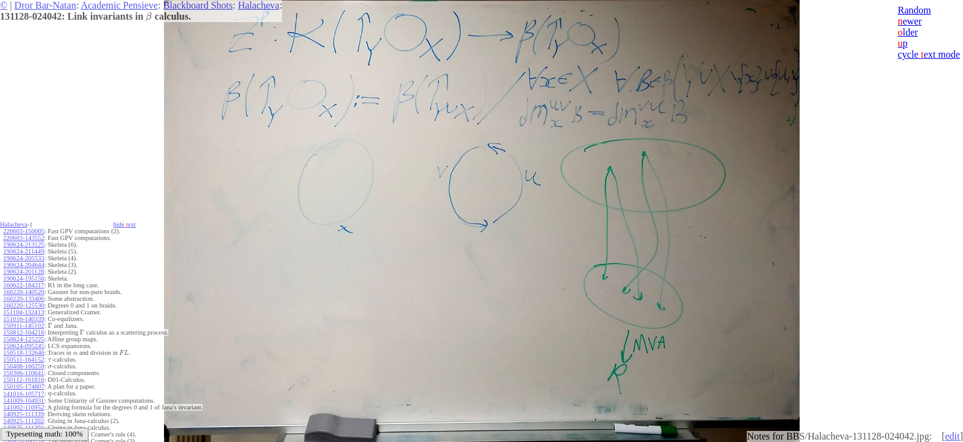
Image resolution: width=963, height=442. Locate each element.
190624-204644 (23, 265)
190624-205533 (23, 258)
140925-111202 (23, 420)
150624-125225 (23, 339)
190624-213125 (23, 244)
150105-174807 (23, 386)
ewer (910, 21)
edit (952, 436)
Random (914, 10)
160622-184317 (23, 285)
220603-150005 (23, 231)
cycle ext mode (929, 54)
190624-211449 (23, 251)
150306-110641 (23, 373)
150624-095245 (23, 346)
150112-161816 (23, 379)
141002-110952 (23, 407)
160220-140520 (23, 292)
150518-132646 (23, 352)
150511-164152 (23, 359)
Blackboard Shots (198, 5)
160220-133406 (23, 298)
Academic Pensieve (119, 5)
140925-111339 (23, 414)
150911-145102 (23, 325)
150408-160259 (23, 366)
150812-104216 (23, 332)
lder (908, 32)
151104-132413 (23, 312)
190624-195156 (23, 278)
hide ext (124, 224)
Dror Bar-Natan (45, 5)
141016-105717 (23, 393)
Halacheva (258, 5)
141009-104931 (23, 400)
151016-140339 (23, 319)
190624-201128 (23, 271)
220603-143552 (23, 238)
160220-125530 (23, 305)
